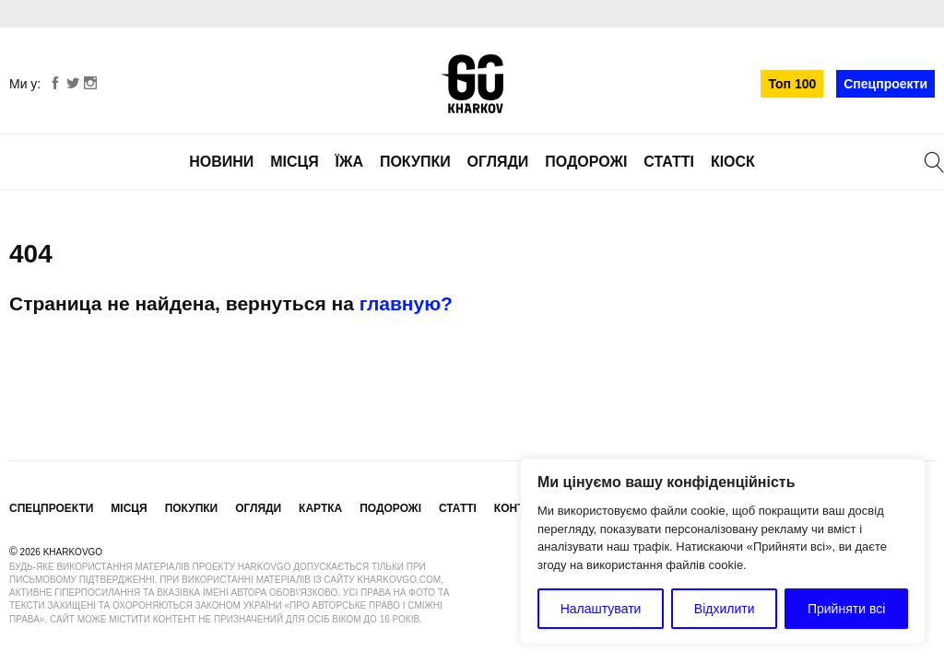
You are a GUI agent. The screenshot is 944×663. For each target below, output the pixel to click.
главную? (406, 303)
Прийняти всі (846, 608)
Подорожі (586, 161)
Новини (221, 161)
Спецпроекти (885, 83)
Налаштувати (601, 608)
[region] (723, 552)
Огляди (498, 161)
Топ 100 (792, 83)
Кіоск (733, 161)
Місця (294, 161)
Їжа (349, 161)
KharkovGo (472, 83)
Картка (320, 508)
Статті (668, 161)
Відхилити (724, 608)
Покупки (415, 161)
